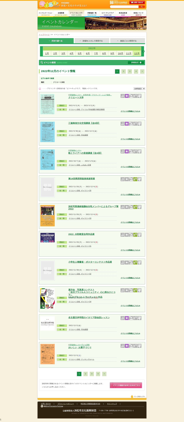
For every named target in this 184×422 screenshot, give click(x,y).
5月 (80, 53)
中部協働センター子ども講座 (79, 345)
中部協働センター (74, 150)
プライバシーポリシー (66, 404)
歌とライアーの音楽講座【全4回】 (85, 153)
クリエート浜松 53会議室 (78, 135)
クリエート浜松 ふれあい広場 (80, 165)
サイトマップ (112, 404)
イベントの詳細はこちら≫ (130, 111)
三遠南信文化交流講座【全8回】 (84, 123)
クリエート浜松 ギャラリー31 (80, 246)
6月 (88, 53)
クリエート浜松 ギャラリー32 (80, 274)
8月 (104, 53)
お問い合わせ (46, 404)
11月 (128, 53)
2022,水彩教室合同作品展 (81, 234)
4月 (72, 53)
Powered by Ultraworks (92, 416)
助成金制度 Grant (123, 14)
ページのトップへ (138, 397)
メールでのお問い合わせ (137, 2)
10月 (120, 53)
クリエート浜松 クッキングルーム (81, 359)
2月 (55, 53)
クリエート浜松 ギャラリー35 (80, 190)
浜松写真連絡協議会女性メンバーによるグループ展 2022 (93, 207)
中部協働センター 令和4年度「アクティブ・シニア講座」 (90, 95)
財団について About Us (138, 14)
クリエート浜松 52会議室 (78, 329)
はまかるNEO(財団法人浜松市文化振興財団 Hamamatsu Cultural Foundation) (69, 4)
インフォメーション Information (45, 14)
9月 (112, 53)
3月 (63, 53)
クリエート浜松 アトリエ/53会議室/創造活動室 (87, 109)
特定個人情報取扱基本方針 (90, 404)
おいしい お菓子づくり (79, 347)
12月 (137, 53)
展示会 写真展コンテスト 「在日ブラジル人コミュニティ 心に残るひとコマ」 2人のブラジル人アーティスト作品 (91, 290)
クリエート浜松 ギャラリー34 (80, 302)
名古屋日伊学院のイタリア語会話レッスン (89, 317)
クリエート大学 (76, 97)
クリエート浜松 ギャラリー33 (80, 218)
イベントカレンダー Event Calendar (76, 14)
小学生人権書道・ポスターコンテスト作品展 (90, 262)
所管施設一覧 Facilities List (92, 14)
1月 (47, 53)
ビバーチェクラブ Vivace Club (107, 14)
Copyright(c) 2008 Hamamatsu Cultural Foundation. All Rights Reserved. (92, 413)
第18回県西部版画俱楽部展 (81, 178)
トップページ (44, 34)
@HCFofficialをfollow (53, 407)
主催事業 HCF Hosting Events (61, 14)
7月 (96, 53)
